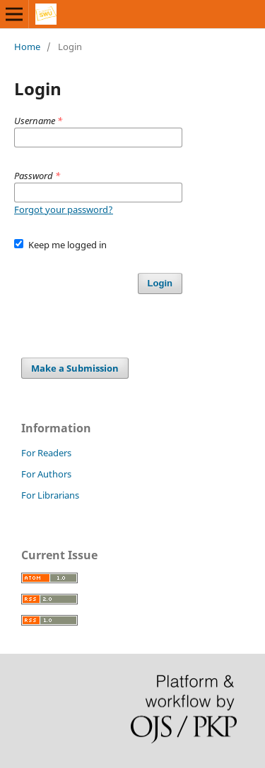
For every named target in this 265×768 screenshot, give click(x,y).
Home (27, 46)
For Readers (46, 452)
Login (160, 283)
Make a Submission (75, 368)
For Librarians (50, 495)
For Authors (46, 474)
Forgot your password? (63, 209)
